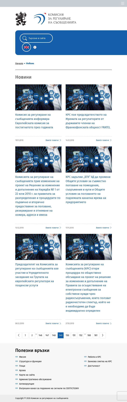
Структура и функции (30, 361)
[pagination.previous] (18, 335)
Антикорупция (26, 383)
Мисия (22, 357)
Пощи (22, 366)
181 (95, 335)
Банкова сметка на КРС (100, 361)
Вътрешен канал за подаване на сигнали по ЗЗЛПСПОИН (49, 388)
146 (40, 335)
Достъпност (94, 366)
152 (80, 335)
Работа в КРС (94, 357)
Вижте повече (53, 140)
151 (74, 335)
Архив (22, 370)
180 (89, 335)
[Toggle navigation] (122, 3)
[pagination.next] (102, 335)
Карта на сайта (27, 375)
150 (67, 335)
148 (54, 335)
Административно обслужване (35, 379)
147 (47, 335)
